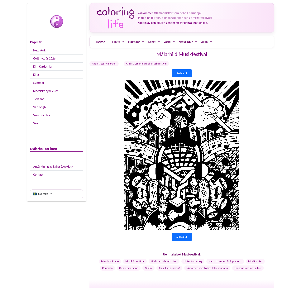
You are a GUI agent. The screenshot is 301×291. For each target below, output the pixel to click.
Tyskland (39, 99)
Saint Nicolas (41, 115)
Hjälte (116, 42)
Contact (38, 175)
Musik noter (255, 261)
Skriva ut (181, 73)
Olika (204, 42)
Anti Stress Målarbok (104, 63)
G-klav (148, 268)
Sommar (38, 83)
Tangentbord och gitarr (247, 268)
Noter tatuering (193, 261)
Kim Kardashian (43, 66)
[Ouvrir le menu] (123, 41)
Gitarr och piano (128, 268)
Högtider (134, 42)
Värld (167, 42)
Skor (36, 123)
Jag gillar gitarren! (169, 268)
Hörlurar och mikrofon (164, 261)
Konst (151, 42)
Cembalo (107, 268)
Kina (36, 75)
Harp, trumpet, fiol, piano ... (225, 261)
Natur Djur (186, 42)
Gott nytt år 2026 (44, 58)
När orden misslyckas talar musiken (207, 268)
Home (100, 42)
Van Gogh (39, 107)
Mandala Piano (110, 261)
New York (39, 50)
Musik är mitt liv (134, 261)
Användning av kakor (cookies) (53, 167)
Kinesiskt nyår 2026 (45, 91)
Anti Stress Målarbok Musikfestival (146, 63)
